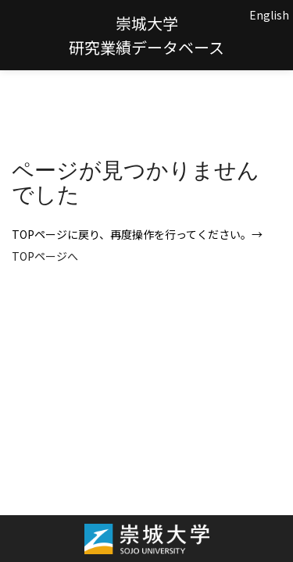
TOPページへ (45, 256)
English (269, 15)
